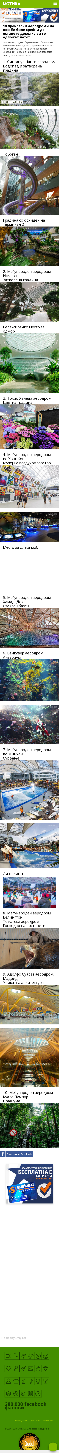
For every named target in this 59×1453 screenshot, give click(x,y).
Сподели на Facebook (19, 1154)
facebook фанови (27, 1406)
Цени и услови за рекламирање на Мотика (34, 1420)
